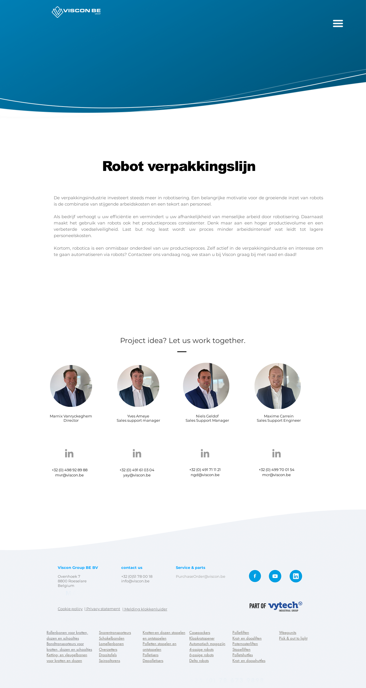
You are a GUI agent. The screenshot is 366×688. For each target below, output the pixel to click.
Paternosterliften (245, 643)
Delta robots (199, 660)
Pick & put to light (293, 638)
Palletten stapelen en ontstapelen (159, 646)
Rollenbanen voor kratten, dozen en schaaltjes (67, 635)
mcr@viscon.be (276, 474)
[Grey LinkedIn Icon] (69, 453)
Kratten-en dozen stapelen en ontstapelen (164, 635)
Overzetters (108, 649)
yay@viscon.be (137, 475)
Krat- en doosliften (247, 638)
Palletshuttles (242, 654)
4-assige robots (201, 649)
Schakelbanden (111, 638)
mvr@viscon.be (69, 475)
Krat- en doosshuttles (248, 660)
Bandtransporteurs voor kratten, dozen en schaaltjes (69, 646)
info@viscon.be (135, 581)
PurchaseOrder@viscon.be (200, 576)
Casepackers (199, 632)
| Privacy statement (102, 608)
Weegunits (287, 632)
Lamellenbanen (111, 643)
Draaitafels (108, 654)
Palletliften (240, 632)
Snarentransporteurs (115, 632)
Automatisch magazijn (207, 643)
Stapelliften (241, 649)
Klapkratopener (201, 638)
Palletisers (150, 654)
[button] (338, 23)
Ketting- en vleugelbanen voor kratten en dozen (67, 657)
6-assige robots (201, 654)
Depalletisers (153, 660)
